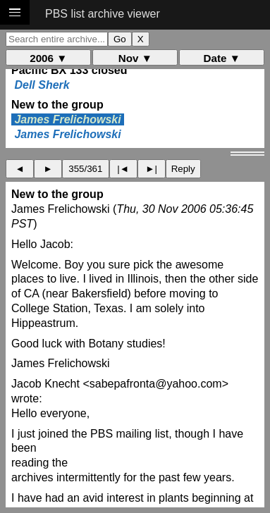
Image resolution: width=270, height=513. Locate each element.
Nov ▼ (135, 58)
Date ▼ (222, 58)
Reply (183, 168)
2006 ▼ (48, 58)
